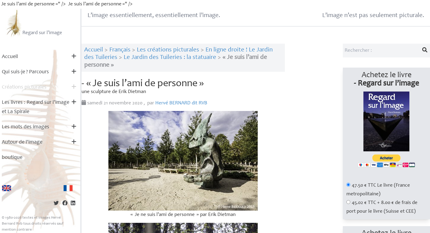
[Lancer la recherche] (425, 50)
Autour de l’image (22, 142)
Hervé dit (181, 103)
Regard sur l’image (33, 23)
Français (119, 50)
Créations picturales (24, 87)
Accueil (10, 57)
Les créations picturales (168, 50)
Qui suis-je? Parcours (25, 72)
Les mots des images (25, 127)
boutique (12, 157)
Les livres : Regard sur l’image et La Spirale (35, 107)
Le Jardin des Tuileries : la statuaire (170, 57)
